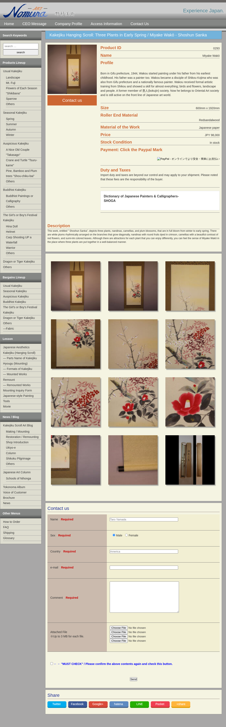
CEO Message (34, 24)
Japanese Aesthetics (16, 347)
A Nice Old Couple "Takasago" (17, 152)
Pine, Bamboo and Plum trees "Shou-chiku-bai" (21, 173)
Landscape (13, 77)
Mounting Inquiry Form (17, 390)
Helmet (10, 231)
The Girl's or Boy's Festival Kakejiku (20, 217)
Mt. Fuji (10, 83)
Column (11, 453)
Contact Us (139, 24)
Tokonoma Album (14, 487)
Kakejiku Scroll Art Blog (18, 425)
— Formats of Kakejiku (17, 368)
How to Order (11, 521)
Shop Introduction (17, 442)
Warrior (10, 247)
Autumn (11, 129)
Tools (6, 401)
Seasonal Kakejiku (15, 112)
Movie (7, 406)
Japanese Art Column (17, 472)
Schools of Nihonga (18, 478)
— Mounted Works (15, 374)
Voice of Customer (15, 492)
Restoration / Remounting (22, 437)
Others (10, 104)
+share (180, 710)
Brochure (9, 497)
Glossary (8, 538)
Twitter (57, 710)
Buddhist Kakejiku (14, 189)
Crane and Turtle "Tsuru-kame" (21, 163)
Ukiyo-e (11, 447)
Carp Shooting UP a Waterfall (18, 240)
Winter (10, 135)
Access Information (106, 24)
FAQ (6, 527)
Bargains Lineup (14, 277)
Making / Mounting (17, 431)
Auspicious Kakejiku (16, 143)
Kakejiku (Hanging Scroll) (19, 352)
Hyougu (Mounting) (15, 363)
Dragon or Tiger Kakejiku (19, 261)
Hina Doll (12, 226)
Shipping (8, 532)
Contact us (72, 100)
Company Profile (68, 24)
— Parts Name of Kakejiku (20, 358)
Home (9, 24)
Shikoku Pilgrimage (18, 458)
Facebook (77, 710)
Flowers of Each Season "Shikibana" (21, 91)
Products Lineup (14, 62)
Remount (9, 379)
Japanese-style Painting (18, 395)
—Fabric (8, 328)
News (6, 503)
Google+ (98, 710)
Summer (11, 124)
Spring (10, 118)
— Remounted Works (17, 385)
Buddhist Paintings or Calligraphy (19, 198)
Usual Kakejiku (12, 71)
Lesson (8, 338)
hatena (119, 710)
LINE (139, 710)
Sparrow (11, 98)
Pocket (160, 710)
